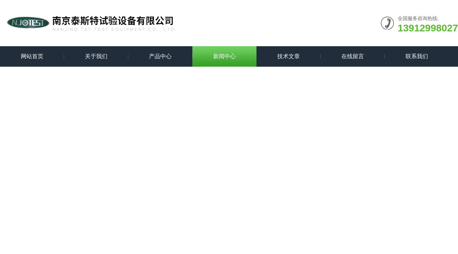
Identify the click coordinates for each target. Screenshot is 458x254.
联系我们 (417, 56)
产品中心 (160, 56)
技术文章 (288, 56)
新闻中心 (224, 56)
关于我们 (96, 56)
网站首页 (32, 56)
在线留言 (352, 56)
